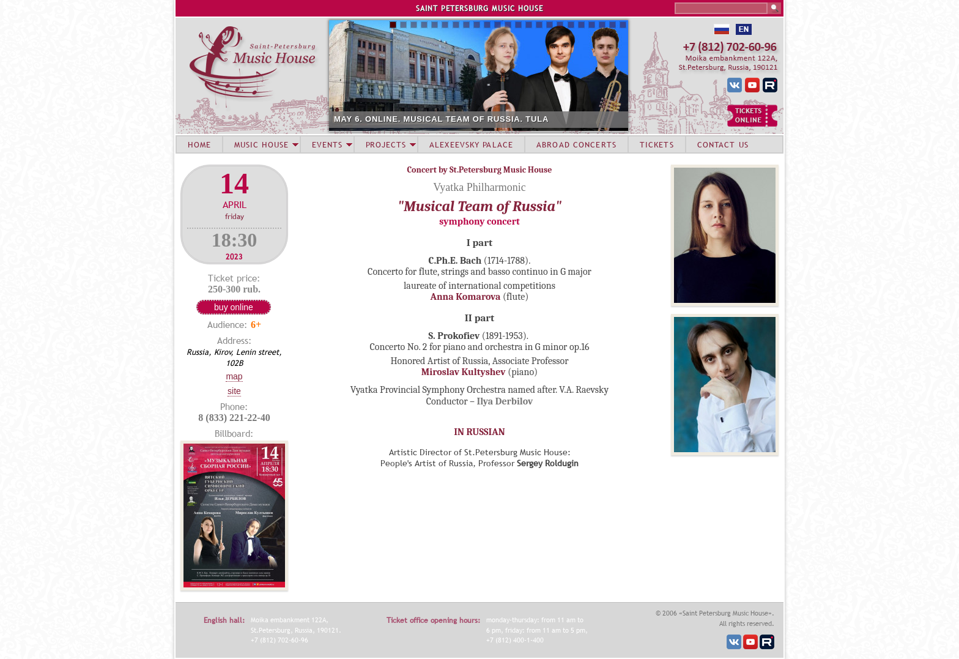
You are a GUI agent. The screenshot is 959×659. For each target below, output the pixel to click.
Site (234, 391)
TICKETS (657, 144)
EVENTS (327, 144)
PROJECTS (386, 144)
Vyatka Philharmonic (479, 187)
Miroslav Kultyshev (463, 372)
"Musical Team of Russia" (479, 206)
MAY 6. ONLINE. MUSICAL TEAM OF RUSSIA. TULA (441, 119)
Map (234, 376)
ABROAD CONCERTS (576, 144)
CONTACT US (723, 144)
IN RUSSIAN (479, 431)
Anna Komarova (466, 296)
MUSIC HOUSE (261, 144)
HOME (199, 144)
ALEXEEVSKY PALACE (471, 144)
